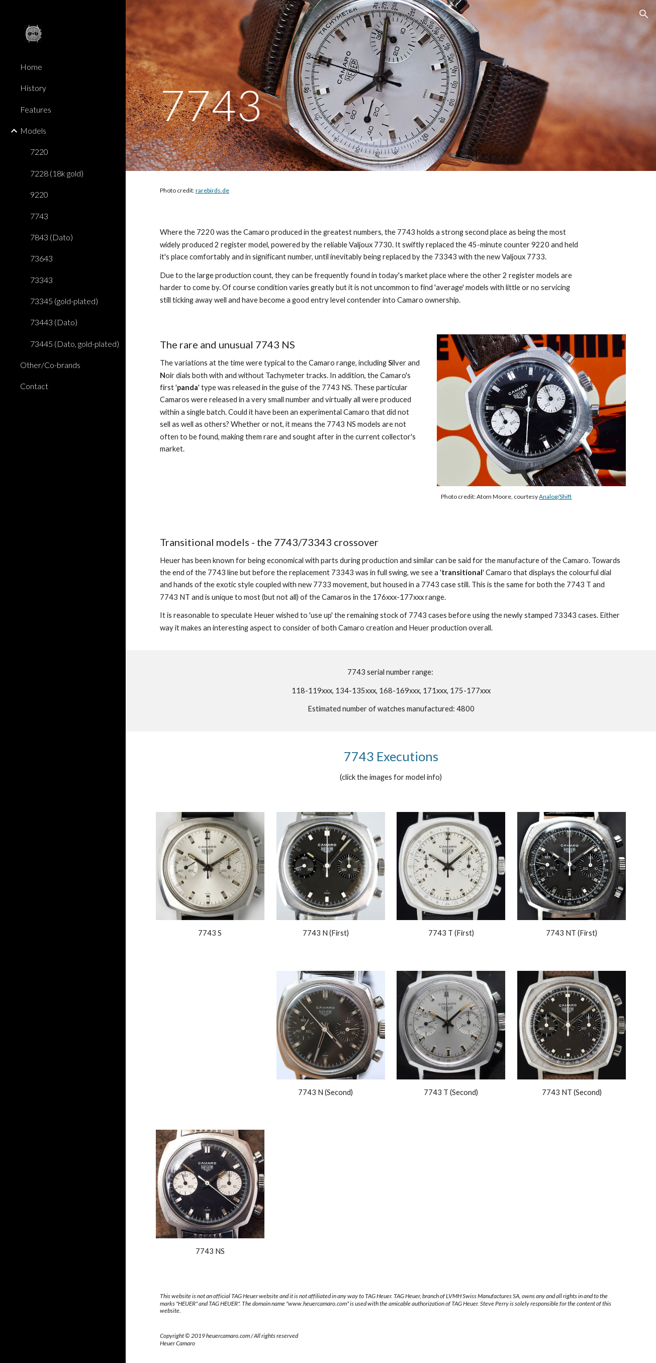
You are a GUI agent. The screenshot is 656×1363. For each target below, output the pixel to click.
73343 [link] (41, 280)
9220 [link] (39, 194)
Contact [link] (34, 386)
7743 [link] (39, 216)
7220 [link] (39, 151)
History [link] (33, 88)
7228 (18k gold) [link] (56, 173)
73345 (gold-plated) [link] (64, 301)
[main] (230, 85)
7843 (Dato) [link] (51, 237)
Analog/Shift (555, 496)
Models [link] (33, 130)
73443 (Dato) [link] (53, 322)
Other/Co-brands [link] (50, 365)
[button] (644, 14)
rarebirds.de (212, 190)
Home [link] (31, 66)
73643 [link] (41, 258)
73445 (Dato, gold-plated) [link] (74, 343)
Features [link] (35, 109)
